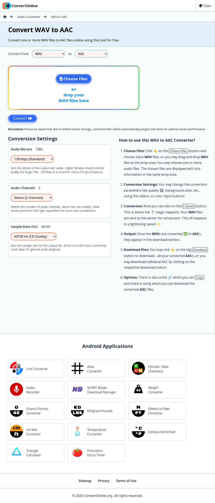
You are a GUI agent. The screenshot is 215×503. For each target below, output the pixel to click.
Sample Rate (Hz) (24, 226)
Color (205, 5)
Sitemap (84, 481)
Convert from (18, 54)
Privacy (103, 481)
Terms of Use (126, 481)
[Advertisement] (181, 86)
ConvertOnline (20, 5)
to (70, 54)
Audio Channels (23, 188)
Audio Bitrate (21, 149)
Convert (22, 118)
